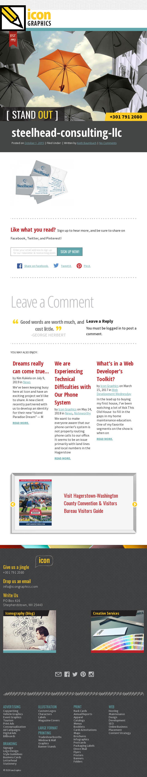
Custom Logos (47, 710)
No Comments (108, 143)
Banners (79, 758)
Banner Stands (47, 746)
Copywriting (10, 710)
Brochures (80, 736)
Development (117, 720)
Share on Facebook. (36, 266)
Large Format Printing (48, 730)
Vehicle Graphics (13, 714)
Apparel (78, 717)
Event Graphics (12, 717)
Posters (78, 755)
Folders (78, 761)
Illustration (47, 706)
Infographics (81, 739)
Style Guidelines (12, 754)
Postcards (80, 742)
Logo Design (10, 751)
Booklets (79, 726)
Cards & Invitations (85, 729)
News (27, 382)
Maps (77, 733)
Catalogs (79, 720)
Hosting (113, 710)
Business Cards (12, 757)
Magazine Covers (49, 720)
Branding (10, 743)
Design (113, 717)
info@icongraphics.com (20, 586)
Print (78, 706)
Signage (8, 747)
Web (111, 706)
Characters (45, 714)
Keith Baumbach (86, 143)
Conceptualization (14, 726)
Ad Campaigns (11, 729)
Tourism (8, 720)
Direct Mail (80, 748)
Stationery (9, 763)
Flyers (77, 752)
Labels (42, 717)
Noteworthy (82, 413)
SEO (111, 723)
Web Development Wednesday (114, 392)
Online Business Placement (118, 728)
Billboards (9, 736)
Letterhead (10, 760)
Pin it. (87, 266)
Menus (78, 723)
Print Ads (8, 723)
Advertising (12, 706)
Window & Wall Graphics (47, 742)
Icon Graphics (67, 409)
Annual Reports (83, 714)
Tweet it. (66, 266)
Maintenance (117, 714)
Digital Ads (9, 733)
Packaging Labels (84, 745)
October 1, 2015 (34, 143)
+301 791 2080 (126, 116)
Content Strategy (120, 733)
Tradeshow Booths (50, 737)
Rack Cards (80, 710)
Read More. (21, 423)
